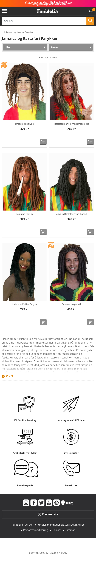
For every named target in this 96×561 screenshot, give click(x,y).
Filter (7, 46)
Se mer (9, 376)
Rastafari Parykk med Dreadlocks (71, 123)
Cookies (56, 530)
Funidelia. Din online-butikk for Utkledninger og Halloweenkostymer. (47, 11)
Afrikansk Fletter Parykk (24, 304)
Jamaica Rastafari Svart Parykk (71, 214)
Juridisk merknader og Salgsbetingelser (61, 524)
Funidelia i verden (22, 524)
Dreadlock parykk (24, 123)
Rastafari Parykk (24, 214)
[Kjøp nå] (43, 142)
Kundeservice (48, 514)
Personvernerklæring (35, 530)
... (2, 32)
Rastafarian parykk (71, 304)
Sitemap (70, 530)
